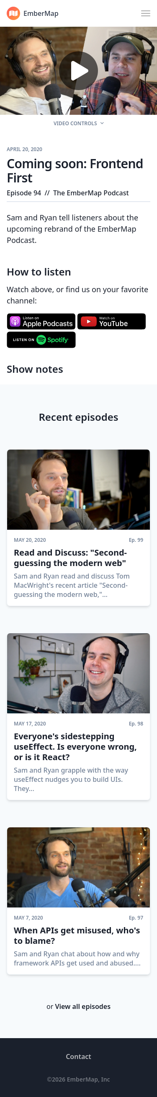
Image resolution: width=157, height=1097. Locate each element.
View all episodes (83, 1006)
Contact (78, 1056)
